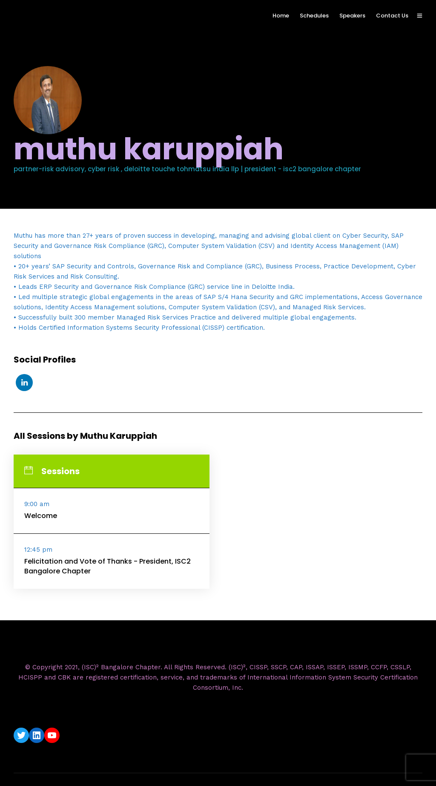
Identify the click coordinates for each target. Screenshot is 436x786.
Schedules (314, 16)
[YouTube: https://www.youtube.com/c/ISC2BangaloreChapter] (52, 735)
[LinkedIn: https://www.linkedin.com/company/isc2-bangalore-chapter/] (36, 735)
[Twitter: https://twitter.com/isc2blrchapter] (21, 735)
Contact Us (392, 16)
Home (280, 16)
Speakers (352, 16)
